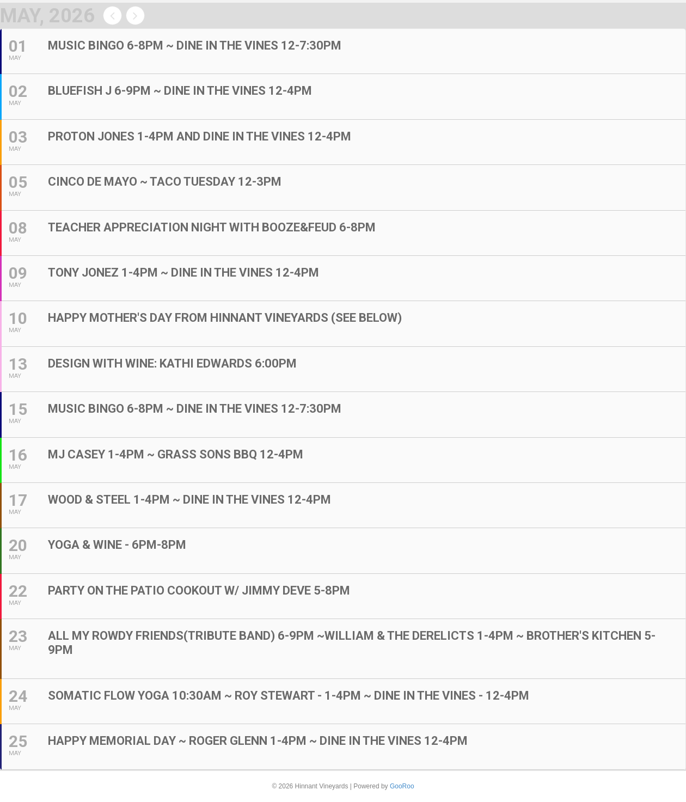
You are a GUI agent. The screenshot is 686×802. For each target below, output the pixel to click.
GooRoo (402, 786)
